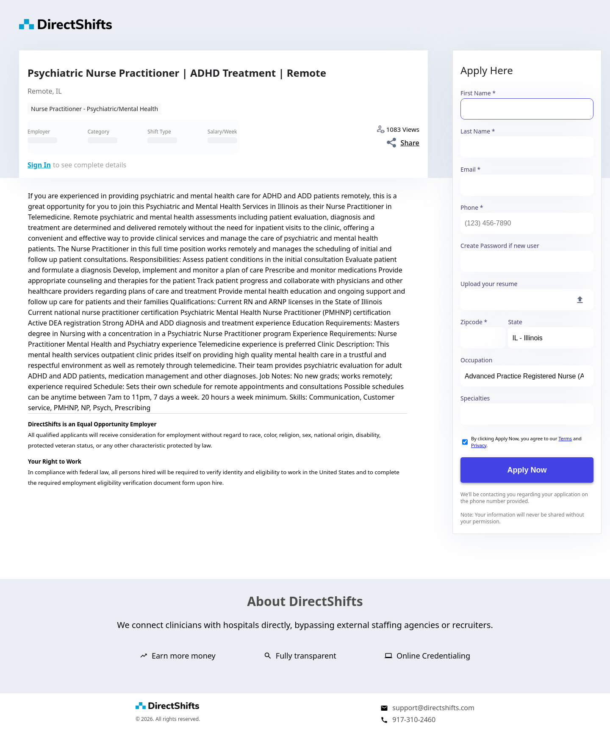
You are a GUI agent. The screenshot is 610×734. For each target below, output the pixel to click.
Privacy (478, 445)
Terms (565, 438)
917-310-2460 (413, 719)
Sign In (39, 165)
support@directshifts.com (433, 707)
